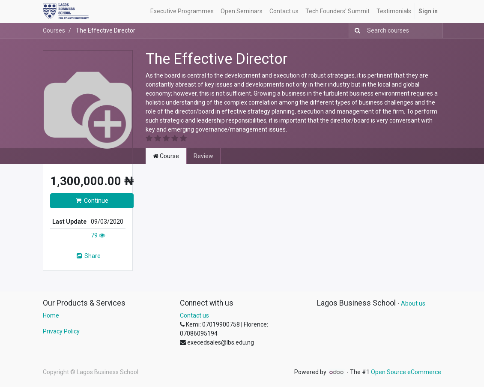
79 (98, 235)
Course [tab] (166, 156)
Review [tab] (203, 156)
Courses (54, 30)
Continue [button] (92, 200)
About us (413, 303)
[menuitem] (182, 11)
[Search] (355, 30)
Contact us (194, 315)
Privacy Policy (61, 331)
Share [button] (88, 255)
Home (51, 315)
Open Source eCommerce (406, 372)
